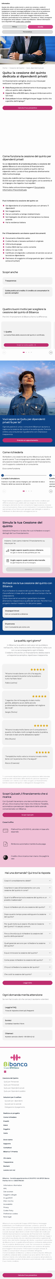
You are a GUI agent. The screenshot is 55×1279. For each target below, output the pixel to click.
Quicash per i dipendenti (14, 1108)
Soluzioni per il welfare (12, 1105)
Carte (5, 1141)
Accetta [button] (40, 27)
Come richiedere (9, 1125)
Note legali (7, 1224)
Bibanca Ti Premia (10, 1159)
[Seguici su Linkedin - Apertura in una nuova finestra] (5, 1079)
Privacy (6, 1215)
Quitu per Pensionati (11, 1092)
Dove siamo (8, 1147)
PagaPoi (6, 1137)
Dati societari (8, 1199)
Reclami (6, 1174)
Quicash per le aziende (13, 1111)
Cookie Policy (8, 1218)
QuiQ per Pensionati (11, 1089)
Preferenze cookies (10, 1221)
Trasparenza (8, 1170)
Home (5, 68)
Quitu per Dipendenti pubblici (14, 1099)
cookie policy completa (23, 21)
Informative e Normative (12, 1193)
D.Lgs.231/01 (8, 1205)
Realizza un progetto (11, 1121)
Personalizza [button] (27, 32)
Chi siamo (7, 1166)
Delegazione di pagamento (15, 1115)
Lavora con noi (9, 1178)
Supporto (7, 1151)
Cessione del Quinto (16, 68)
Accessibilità (7, 1212)
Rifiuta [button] (14, 27)
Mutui (5, 1133)
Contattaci (7, 1155)
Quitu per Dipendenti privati (14, 1096)
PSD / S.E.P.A (8, 1209)
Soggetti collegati (10, 1202)
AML (5, 1196)
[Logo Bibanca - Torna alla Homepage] (15, 1069)
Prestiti (6, 1129)
